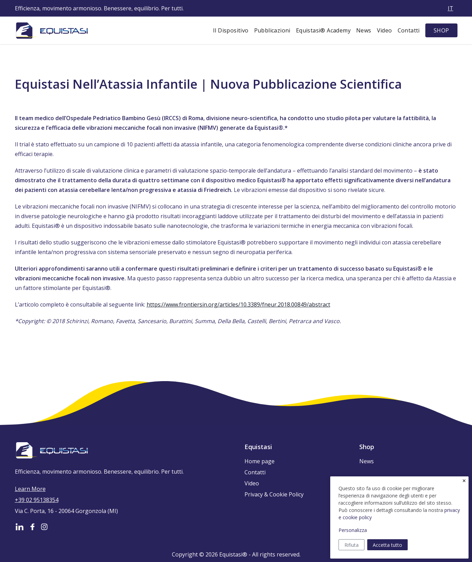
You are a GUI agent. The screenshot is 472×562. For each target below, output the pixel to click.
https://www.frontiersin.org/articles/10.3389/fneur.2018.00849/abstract (238, 304)
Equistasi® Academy (323, 30)
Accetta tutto (387, 545)
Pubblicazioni (272, 30)
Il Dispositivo (231, 30)
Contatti (409, 30)
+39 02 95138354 (36, 500)
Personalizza (353, 530)
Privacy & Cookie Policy (274, 494)
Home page (259, 461)
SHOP (441, 30)
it (450, 8)
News (363, 30)
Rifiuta (351, 545)
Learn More (30, 489)
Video (384, 30)
